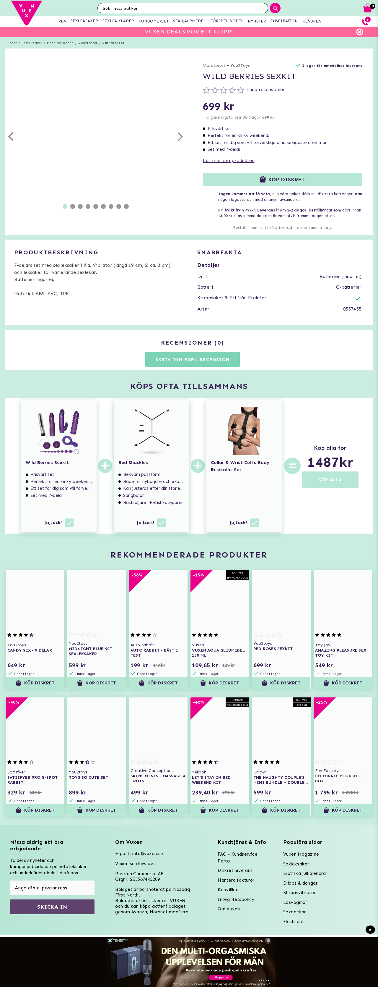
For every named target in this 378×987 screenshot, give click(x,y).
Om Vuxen (229, 909)
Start (12, 43)
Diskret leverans (235, 870)
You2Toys (240, 65)
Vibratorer (88, 43)
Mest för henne (60, 43)
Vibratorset (113, 43)
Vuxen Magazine (301, 854)
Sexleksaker (32, 43)
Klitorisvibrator (299, 892)
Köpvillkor (228, 889)
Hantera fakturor (236, 880)
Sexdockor (294, 912)
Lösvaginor (295, 902)
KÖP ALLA (330, 479)
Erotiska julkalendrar (305, 873)
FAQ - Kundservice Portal (238, 858)
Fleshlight (293, 921)
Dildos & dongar (300, 883)
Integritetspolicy (236, 899)
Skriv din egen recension (192, 359)
